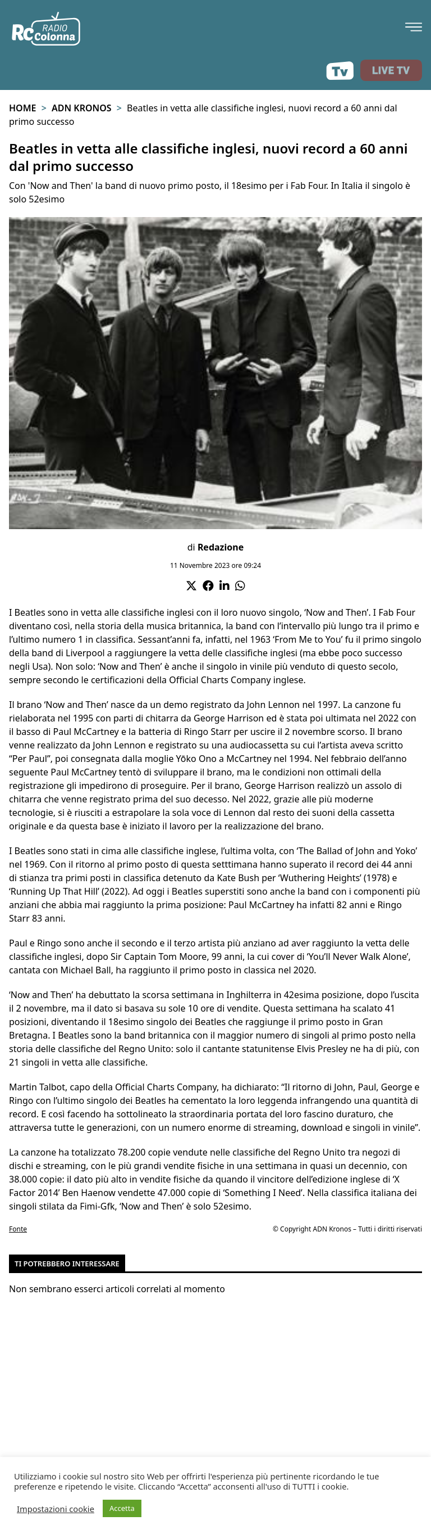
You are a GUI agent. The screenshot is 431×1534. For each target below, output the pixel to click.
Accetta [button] (122, 1508)
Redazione (221, 547)
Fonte (18, 1229)
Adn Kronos (82, 108)
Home (22, 108)
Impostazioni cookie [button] (55, 1509)
